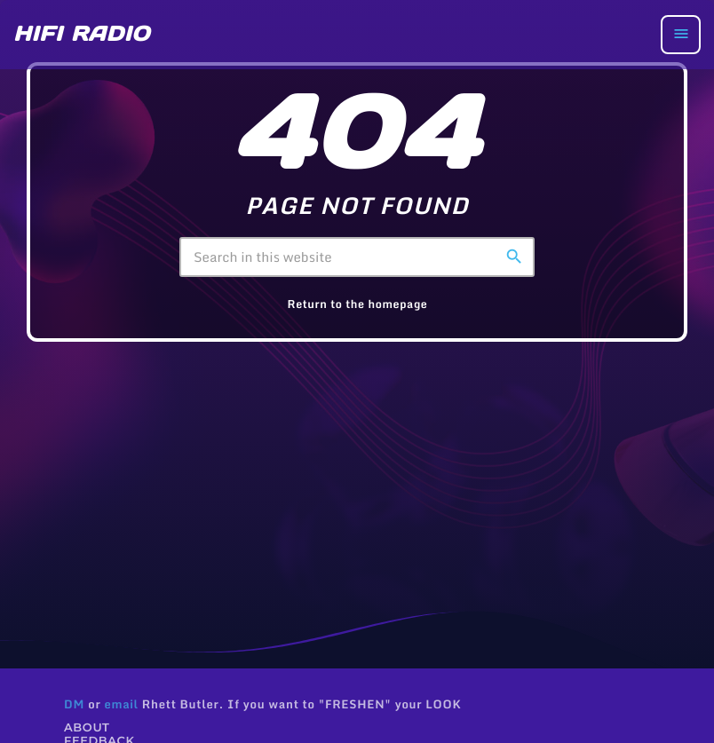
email (121, 704)
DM (74, 704)
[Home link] (81, 35)
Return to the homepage (358, 304)
